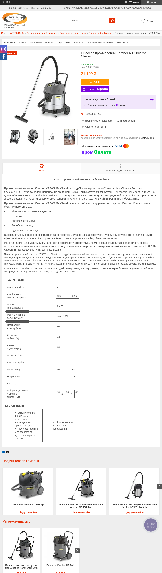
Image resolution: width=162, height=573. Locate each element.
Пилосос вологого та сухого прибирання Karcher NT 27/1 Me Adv (134, 506)
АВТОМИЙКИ (17, 33)
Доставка (65, 42)
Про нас (50, 42)
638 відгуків (134, 2)
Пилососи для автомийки (72, 33)
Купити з (97, 89)
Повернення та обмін (100, 42)
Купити (97, 81)
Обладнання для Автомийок (42, 33)
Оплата (78, 42)
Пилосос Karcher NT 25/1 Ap (28, 504)
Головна (9, 42)
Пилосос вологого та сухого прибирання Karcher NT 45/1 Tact (81, 506)
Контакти (122, 42)
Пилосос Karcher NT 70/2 (60, 565)
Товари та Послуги (30, 42)
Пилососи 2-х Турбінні (100, 33)
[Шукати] (112, 20)
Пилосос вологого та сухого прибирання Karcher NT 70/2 (21, 566)
